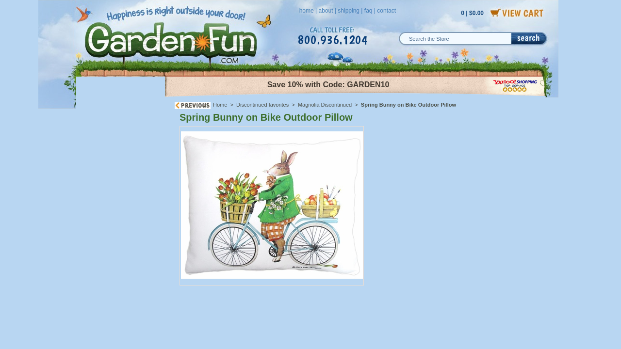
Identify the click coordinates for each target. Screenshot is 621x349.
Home (220, 105)
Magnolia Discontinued (325, 105)
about (325, 10)
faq (368, 10)
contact (386, 10)
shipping (349, 10)
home (306, 10)
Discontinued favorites (262, 105)
